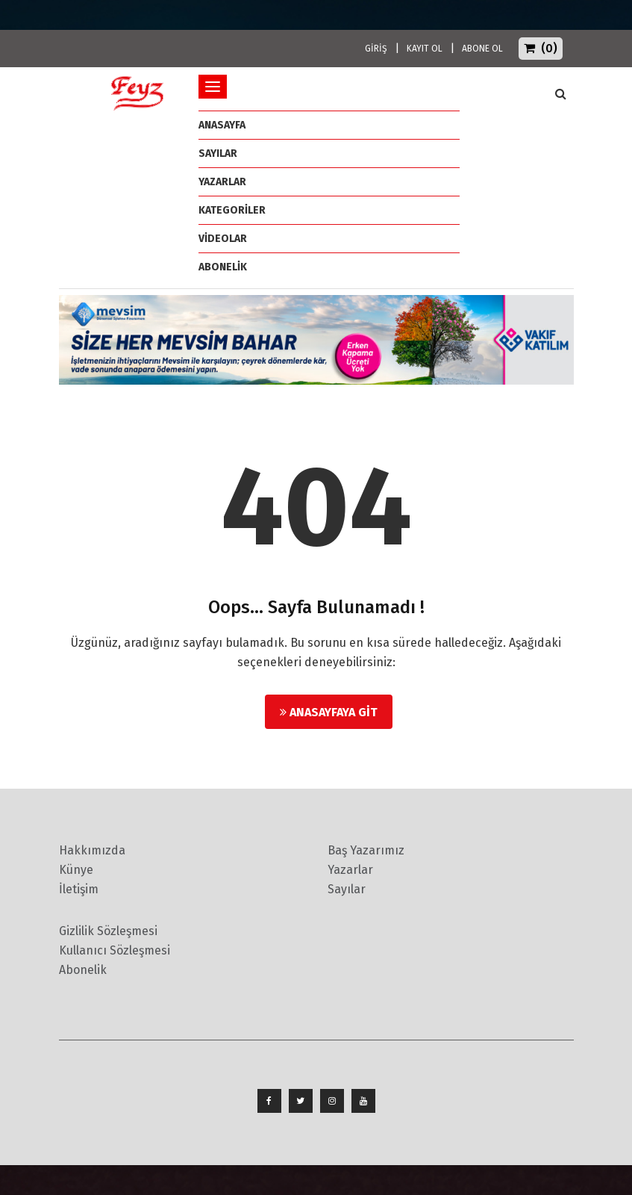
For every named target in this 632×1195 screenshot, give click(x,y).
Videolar (222, 238)
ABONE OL (482, 48)
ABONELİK (222, 267)
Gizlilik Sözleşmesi (108, 931)
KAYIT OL (424, 48)
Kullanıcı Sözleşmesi (114, 950)
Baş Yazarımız (366, 850)
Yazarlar (222, 182)
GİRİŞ (376, 48)
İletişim (78, 889)
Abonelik (83, 970)
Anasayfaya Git (329, 712)
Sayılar (217, 153)
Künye (76, 870)
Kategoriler (232, 210)
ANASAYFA (221, 125)
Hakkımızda (92, 850)
